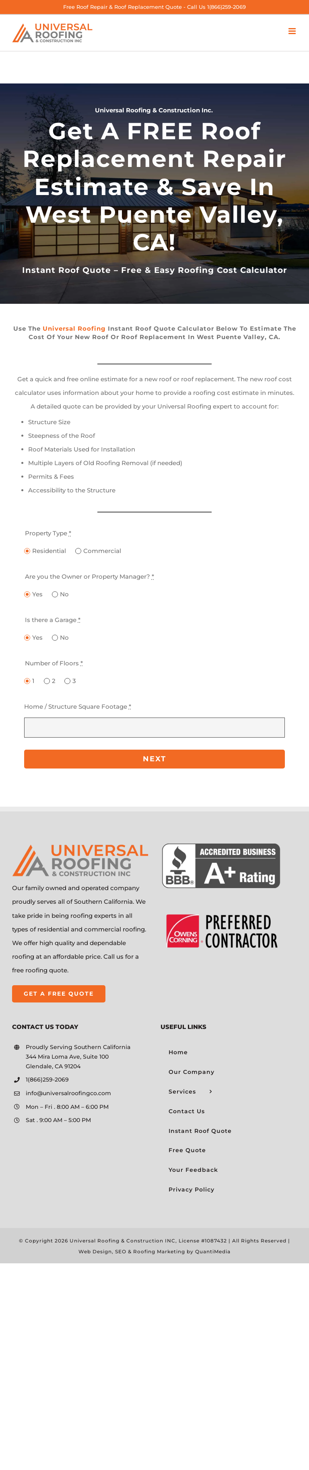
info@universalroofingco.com (68, 1093)
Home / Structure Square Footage (77, 706)
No (64, 594)
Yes (37, 594)
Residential (49, 551)
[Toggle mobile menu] (292, 31)
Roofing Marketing (159, 1251)
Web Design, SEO (102, 1251)
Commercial (102, 551)
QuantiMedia (213, 1251)
